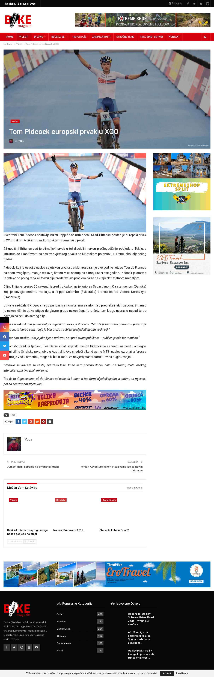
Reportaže (79, 36)
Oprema (61, 636)
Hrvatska (60, 500)
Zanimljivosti (101, 36)
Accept (167, 673)
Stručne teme (125, 36)
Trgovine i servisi (151, 36)
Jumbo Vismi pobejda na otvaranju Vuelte (33, 466)
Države (38, 36)
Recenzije (57, 36)
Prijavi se (175, 3)
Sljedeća (30, 541)
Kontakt (174, 36)
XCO (13, 415)
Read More (182, 673)
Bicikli (60, 650)
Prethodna (15, 541)
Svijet (60, 614)
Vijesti (23, 36)
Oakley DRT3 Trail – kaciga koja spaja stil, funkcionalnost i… (141, 654)
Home (9, 36)
